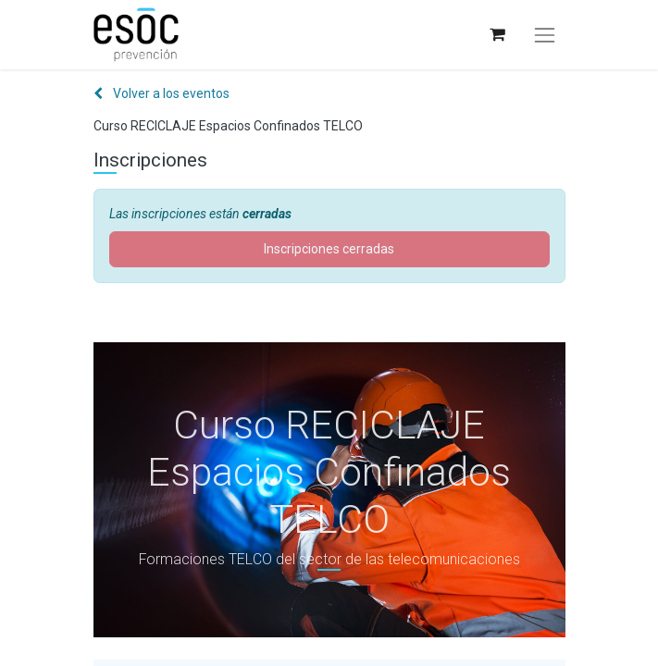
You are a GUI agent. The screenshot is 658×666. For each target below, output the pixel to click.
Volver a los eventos (161, 93)
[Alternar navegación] (544, 35)
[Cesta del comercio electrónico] (496, 35)
